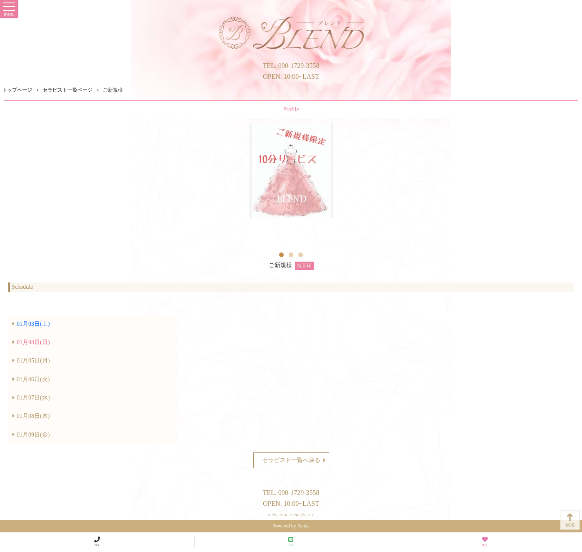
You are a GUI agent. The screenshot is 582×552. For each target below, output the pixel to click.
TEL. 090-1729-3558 (291, 65)
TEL (97, 542)
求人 (485, 542)
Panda (303, 526)
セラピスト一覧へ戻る (293, 460)
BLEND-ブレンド (301, 515)
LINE (291, 542)
